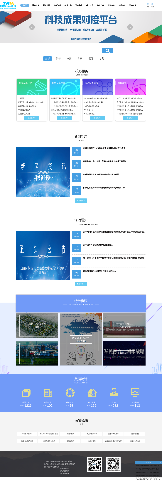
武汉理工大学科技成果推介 (27, 106)
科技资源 (57, 5)
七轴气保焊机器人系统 (91, 106)
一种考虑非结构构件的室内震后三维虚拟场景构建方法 (64, 106)
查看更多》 (32, 118)
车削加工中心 (88, 110)
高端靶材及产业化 (24, 114)
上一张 (35, 27)
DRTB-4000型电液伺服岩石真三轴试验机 (97, 98)
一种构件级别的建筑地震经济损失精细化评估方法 (64, 102)
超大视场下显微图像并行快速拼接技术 (63, 98)
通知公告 (35, 5)
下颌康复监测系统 (24, 110)
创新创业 (111, 5)
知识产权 (100, 5)
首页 (25, 5)
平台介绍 (132, 5)
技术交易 (68, 5)
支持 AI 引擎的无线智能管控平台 (62, 110)
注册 (152, 6)
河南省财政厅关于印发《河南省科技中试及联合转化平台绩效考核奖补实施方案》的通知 (130, 114)
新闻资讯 (46, 5)
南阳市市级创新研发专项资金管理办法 (129, 98)
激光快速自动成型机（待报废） (94, 102)
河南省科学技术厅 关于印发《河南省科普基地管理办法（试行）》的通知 (130, 106)
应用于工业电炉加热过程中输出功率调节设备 (31, 102)
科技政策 (89, 5)
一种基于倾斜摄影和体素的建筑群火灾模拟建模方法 (64, 114)
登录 (148, 6)
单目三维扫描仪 (89, 114)
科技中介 (122, 5)
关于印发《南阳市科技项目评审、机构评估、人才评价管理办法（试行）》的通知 (130, 102)
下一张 (126, 27)
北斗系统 (21, 98)
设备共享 (78, 5)
